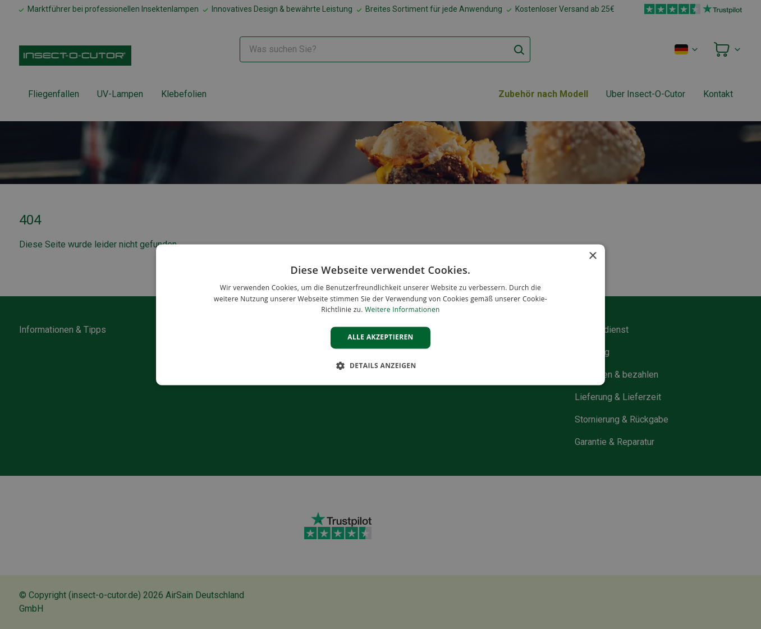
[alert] (380, 314)
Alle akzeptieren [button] (380, 337)
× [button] (592, 256)
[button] (380, 365)
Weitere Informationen (402, 310)
